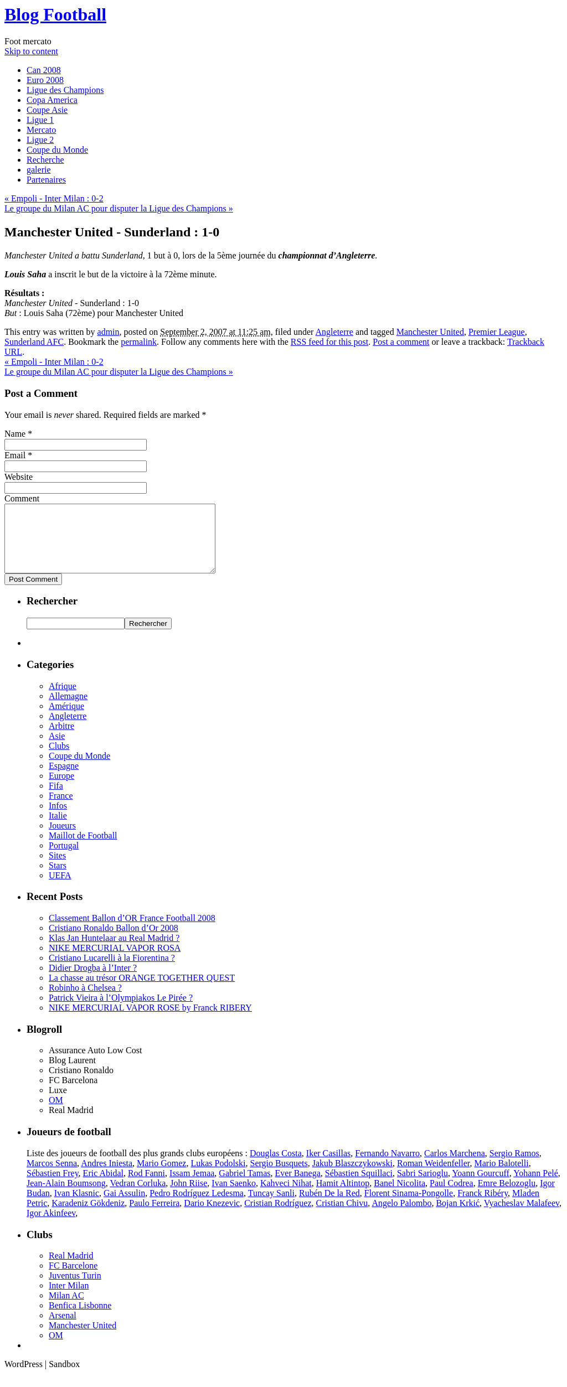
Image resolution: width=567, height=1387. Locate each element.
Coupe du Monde (57, 149)
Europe (61, 789)
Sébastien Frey (53, 1186)
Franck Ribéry (482, 1206)
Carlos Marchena (454, 1166)
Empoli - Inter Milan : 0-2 (54, 198)
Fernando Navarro (387, 1166)
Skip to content (31, 51)
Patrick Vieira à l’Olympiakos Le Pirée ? (121, 1011)
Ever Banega (298, 1186)
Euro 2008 (45, 80)
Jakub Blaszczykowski (352, 1176)
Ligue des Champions (65, 90)
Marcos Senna (52, 1176)
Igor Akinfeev (51, 1226)
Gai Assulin (124, 1206)
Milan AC (66, 1308)
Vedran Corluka (138, 1196)
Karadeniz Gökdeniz (88, 1216)
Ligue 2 (40, 139)
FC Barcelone (73, 1279)
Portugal (64, 858)
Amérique (66, 719)
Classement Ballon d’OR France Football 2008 (132, 931)
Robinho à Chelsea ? (85, 1001)
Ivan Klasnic (76, 1206)
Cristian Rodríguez (277, 1216)
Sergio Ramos (514, 1166)
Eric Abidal (103, 1186)
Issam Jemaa (191, 1186)
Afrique (62, 699)
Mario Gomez (161, 1176)
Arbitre (61, 739)
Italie (58, 829)
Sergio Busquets (279, 1176)
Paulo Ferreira (154, 1216)
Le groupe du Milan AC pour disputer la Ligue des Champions (118, 208)
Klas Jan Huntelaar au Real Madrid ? (114, 951)
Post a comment (401, 341)
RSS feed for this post (329, 341)
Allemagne (68, 709)
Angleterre (334, 332)
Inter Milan (69, 1298)
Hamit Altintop (342, 1196)
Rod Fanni (146, 1186)
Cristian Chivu (342, 1216)
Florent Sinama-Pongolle (408, 1206)
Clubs (59, 759)
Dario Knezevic (212, 1216)
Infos (58, 819)
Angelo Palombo (401, 1216)
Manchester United (430, 332)
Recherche (45, 159)
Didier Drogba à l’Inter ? (93, 981)
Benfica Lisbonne (80, 1318)
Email (14, 455)
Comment (21, 498)
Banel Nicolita (399, 1196)
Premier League (496, 332)
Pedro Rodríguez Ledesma (197, 1206)
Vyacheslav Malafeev (521, 1216)
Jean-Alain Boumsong (66, 1196)
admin (108, 332)
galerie (39, 169)
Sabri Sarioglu (422, 1186)
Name (14, 433)
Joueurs (62, 838)
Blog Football (55, 14)
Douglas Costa (276, 1166)
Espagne (64, 779)
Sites (57, 868)
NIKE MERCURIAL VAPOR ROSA (115, 961)
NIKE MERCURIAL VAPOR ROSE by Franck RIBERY (150, 1021)
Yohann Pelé (535, 1186)
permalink (139, 341)
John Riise (188, 1196)
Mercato (41, 129)
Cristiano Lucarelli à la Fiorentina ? (112, 971)
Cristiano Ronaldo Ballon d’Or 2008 (113, 941)
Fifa (56, 799)
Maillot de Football (83, 848)
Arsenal (62, 1328)
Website (18, 477)
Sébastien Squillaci (359, 1186)
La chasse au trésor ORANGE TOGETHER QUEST (142, 991)
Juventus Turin (75, 1288)
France (61, 809)
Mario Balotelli (502, 1176)
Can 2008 (44, 70)
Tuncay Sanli (271, 1206)
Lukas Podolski (217, 1176)
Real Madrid (71, 1269)
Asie (57, 749)
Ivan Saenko (234, 1196)
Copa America (52, 100)
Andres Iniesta (106, 1176)
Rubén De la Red (329, 1206)
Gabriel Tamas (244, 1186)
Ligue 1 (40, 120)
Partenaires (46, 179)
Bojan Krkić (458, 1216)
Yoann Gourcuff (480, 1186)
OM (56, 1113)
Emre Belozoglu (506, 1196)
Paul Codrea (451, 1196)
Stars (57, 878)
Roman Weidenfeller (433, 1176)
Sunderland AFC (34, 341)
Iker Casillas (328, 1166)
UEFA (60, 888)
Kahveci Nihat (286, 1196)
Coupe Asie (47, 110)
